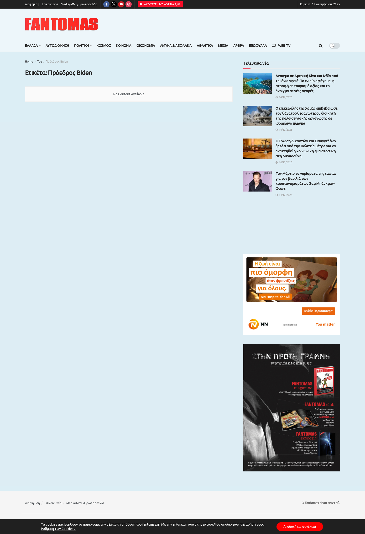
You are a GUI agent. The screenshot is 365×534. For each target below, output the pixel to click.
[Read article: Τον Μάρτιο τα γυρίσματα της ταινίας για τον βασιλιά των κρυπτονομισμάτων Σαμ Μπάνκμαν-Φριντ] (257, 181)
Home (29, 61)
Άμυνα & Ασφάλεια (176, 46)
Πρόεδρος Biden (57, 61)
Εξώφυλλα (258, 46)
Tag (39, 61)
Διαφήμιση (32, 4)
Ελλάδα (31, 46)
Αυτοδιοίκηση (57, 46)
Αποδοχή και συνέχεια (299, 527)
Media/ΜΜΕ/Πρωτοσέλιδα (79, 4)
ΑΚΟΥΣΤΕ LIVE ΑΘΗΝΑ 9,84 (160, 4)
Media (223, 46)
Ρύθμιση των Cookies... (58, 529)
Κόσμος (104, 46)
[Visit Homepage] (61, 24)
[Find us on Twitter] (114, 4)
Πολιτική (81, 46)
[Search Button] (321, 46)
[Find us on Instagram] (128, 4)
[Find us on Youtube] (121, 4)
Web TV (281, 46)
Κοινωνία (123, 46)
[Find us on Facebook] (106, 4)
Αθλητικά (205, 46)
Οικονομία (145, 46)
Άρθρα (238, 46)
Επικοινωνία (50, 4)
